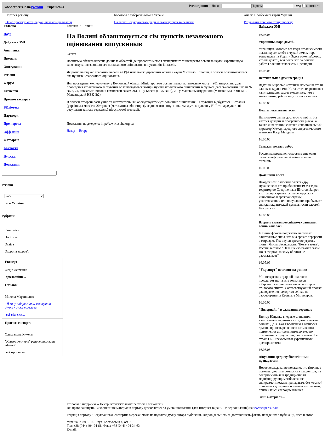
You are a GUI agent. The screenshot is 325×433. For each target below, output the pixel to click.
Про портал (12, 123)
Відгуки (10, 156)
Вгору (83, 130)
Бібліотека (11, 107)
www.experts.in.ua (265, 408)
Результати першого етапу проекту (268, 22)
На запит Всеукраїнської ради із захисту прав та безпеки (154, 22)
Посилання (12, 164)
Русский (37, 7)
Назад (71, 130)
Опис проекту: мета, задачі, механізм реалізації (38, 22)
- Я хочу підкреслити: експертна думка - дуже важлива (28, 305)
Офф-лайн (11, 132)
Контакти (11, 148)
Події (7, 34)
